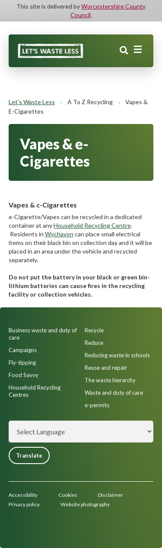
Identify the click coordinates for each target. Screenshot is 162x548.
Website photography (85, 504)
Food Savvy (23, 375)
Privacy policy (24, 504)
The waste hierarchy (110, 380)
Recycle (94, 330)
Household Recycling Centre (92, 225)
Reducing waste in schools (117, 355)
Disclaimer (110, 495)
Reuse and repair (106, 367)
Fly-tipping (22, 362)
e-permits (97, 405)
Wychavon (59, 234)
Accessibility (23, 495)
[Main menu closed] (137, 49)
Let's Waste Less (32, 101)
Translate (29, 455)
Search (124, 50)
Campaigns (23, 350)
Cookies (67, 495)
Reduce (94, 342)
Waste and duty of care (114, 392)
